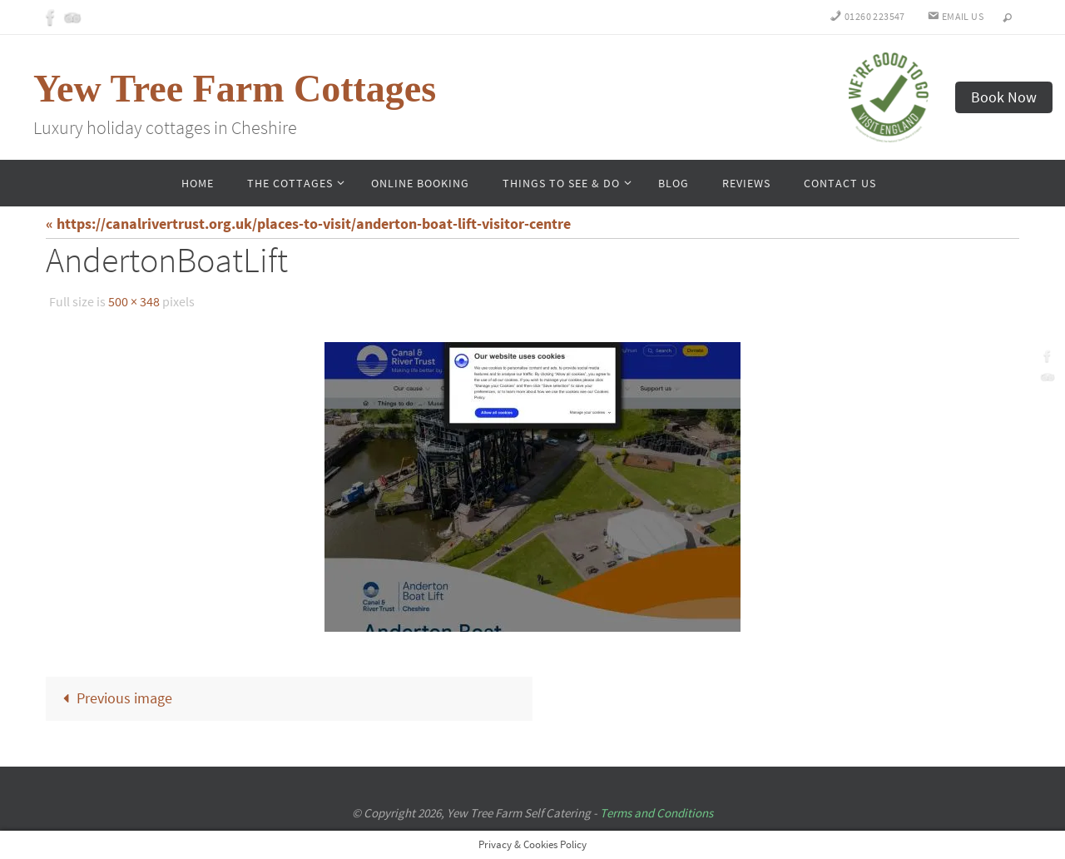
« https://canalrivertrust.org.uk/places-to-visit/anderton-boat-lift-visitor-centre (308, 223)
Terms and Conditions (656, 813)
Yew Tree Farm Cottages (234, 88)
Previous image (114, 698)
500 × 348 (134, 301)
